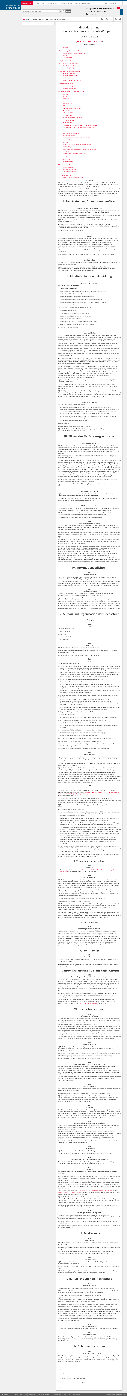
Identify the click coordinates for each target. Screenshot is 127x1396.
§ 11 (59, 86)
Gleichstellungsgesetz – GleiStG (88, 1003)
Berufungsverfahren (69, 135)
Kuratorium (66, 99)
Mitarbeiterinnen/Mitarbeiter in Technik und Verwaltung (79, 149)
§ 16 (59, 103)
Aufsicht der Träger (68, 167)
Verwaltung (66, 110)
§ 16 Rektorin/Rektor (32, 82)
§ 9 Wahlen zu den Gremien (34, 56)
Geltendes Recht (27, 3)
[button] (120, 3)
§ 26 (59, 140)
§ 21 (59, 122)
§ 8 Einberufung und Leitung (34, 54)
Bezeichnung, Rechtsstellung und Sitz (74, 53)
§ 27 (59, 142)
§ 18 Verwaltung (31, 90)
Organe (65, 96)
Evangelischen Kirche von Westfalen (68, 1192)
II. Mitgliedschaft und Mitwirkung (33, 38)
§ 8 (59, 76)
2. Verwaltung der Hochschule (34, 87)
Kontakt (16, 1394)
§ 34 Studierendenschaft (33, 148)
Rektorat (65, 105)
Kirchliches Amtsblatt (65, 3)
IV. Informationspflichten (31, 61)
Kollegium (66, 142)
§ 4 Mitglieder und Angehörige (35, 41)
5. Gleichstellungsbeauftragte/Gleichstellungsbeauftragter (42, 106)
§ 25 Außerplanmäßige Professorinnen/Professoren (41, 120)
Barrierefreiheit (56, 1394)
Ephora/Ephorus (67, 122)
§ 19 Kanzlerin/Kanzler (33, 93)
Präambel (29, 25)
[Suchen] (68, 11)
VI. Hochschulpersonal (30, 113)
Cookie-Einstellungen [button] (74, 1394)
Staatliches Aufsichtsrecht (70, 169)
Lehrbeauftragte (67, 147)
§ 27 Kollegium (30, 126)
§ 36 (59, 169)
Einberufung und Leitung (70, 76)
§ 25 (59, 138)
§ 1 (59, 53)
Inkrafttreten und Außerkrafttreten (73, 177)
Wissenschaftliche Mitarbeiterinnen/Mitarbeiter (77, 144)
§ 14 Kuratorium (31, 77)
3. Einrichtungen (30, 95)
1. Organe (28, 72)
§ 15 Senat (29, 80)
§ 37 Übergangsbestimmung (34, 159)
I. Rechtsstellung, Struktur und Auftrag (35, 27)
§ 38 (59, 177)
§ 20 (59, 117)
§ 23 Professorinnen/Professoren (36, 115)
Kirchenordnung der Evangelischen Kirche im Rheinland (94, 1191)
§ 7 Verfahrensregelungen (34, 51)
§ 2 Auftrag (29, 33)
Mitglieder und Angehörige (71, 63)
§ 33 (59, 159)
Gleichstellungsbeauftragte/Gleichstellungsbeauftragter (79, 127)
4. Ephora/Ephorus (30, 100)
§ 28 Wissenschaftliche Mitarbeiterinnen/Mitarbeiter (41, 128)
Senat (64, 101)
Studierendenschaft (68, 161)
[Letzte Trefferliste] (63, 11)
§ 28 (59, 144)
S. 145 (99, 41)
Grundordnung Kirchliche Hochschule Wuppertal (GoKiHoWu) (45, 19)
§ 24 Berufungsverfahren (33, 118)
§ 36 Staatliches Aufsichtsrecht (35, 156)
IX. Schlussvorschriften (30, 161)
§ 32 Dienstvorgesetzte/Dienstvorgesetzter (38, 140)
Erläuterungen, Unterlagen (82, 3)
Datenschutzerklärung (43, 1394)
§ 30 (59, 149)
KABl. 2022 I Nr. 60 (86, 41)
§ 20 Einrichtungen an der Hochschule (37, 98)
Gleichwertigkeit (67, 57)
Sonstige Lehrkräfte (68, 140)
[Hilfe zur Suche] (60, 11)
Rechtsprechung (52, 3)
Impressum (31, 1394)
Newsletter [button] (23, 1394)
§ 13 (59, 96)
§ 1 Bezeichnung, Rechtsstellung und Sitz (38, 30)
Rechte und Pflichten (69, 65)
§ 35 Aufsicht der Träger (33, 154)
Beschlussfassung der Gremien (72, 80)
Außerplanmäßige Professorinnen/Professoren (76, 138)
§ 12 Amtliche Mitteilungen (34, 67)
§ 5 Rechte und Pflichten (33, 43)
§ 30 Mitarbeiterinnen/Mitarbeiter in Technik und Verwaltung (40, 134)
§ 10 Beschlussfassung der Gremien (36, 59)
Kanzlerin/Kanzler (68, 113)
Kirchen (5, 1394)
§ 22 (59, 127)
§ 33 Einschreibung (32, 146)
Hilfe (64, 1394)
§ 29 (59, 147)
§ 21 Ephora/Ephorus (32, 103)
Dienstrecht (66, 151)
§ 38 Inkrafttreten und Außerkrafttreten (38, 164)
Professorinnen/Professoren (71, 133)
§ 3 (59, 57)
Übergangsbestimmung (70, 171)
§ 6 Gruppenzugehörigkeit (34, 46)
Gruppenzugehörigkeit (69, 68)
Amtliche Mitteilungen (69, 88)
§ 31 (59, 151)
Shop (105, 3)
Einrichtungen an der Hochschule (72, 117)
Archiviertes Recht (39, 3)
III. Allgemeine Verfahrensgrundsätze (34, 48)
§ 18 (59, 110)
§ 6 (59, 68)
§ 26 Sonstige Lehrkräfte (33, 123)
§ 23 (59, 133)
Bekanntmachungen (69, 86)
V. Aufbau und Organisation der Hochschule (36, 69)
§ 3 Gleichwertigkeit (32, 35)
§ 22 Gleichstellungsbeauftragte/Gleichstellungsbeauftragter (42, 109)
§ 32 (59, 153)
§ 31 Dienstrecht (31, 138)
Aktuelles (113, 3)
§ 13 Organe (29, 74)
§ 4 (59, 63)
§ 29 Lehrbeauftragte (32, 131)
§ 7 (59, 73)
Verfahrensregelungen (69, 73)
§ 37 (59, 171)
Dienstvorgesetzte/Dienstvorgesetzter (74, 153)
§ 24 (59, 135)
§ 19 (59, 113)
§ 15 (59, 101)
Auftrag (65, 55)
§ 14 (59, 99)
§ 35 (59, 167)
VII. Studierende (28, 143)
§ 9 (59, 78)
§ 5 (59, 65)
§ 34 (59, 161)
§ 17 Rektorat (30, 85)
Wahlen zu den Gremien (70, 78)
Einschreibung (67, 159)
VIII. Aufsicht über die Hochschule (33, 151)
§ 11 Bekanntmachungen (33, 64)
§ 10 (59, 80)
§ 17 (59, 105)
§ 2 (59, 55)
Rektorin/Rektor (67, 103)
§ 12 (59, 88)
